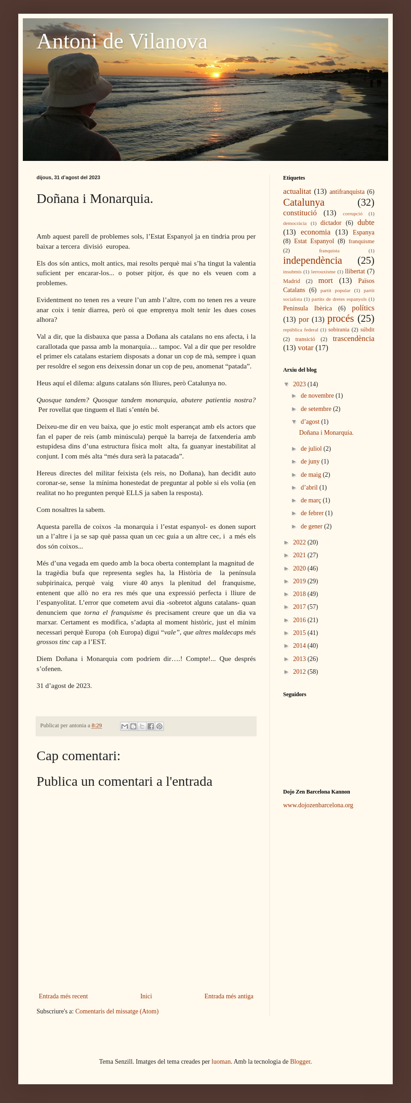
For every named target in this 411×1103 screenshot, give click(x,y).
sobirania (338, 329)
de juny (310, 461)
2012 (300, 671)
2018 (300, 594)
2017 (300, 606)
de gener (312, 526)
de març (311, 500)
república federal (300, 329)
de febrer (312, 513)
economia (315, 232)
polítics (363, 308)
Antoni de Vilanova (122, 41)
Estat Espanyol (314, 241)
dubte (366, 222)
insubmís (292, 271)
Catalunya (304, 202)
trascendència (353, 338)
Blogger (300, 1061)
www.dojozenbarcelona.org (318, 805)
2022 (300, 542)
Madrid (291, 281)
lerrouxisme (323, 271)
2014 (300, 645)
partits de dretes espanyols (339, 299)
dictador (331, 222)
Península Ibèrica (307, 308)
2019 (300, 581)
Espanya (363, 232)
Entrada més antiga (229, 996)
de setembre (316, 408)
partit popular (336, 290)
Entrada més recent (63, 996)
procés (340, 318)
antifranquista (346, 191)
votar (305, 347)
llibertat (355, 271)
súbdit (367, 329)
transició (305, 339)
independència (312, 260)
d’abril (309, 487)
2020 (300, 568)
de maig (311, 474)
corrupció (353, 213)
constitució (300, 212)
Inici (146, 996)
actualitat (297, 191)
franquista (329, 250)
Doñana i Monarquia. (326, 432)
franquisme (361, 241)
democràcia (295, 223)
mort (325, 280)
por (304, 319)
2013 (300, 658)
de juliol (311, 448)
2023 (300, 384)
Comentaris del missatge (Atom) (116, 1011)
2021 (300, 555)
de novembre (317, 395)
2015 (300, 632)
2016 (300, 620)
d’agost (310, 421)
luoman (221, 1061)
